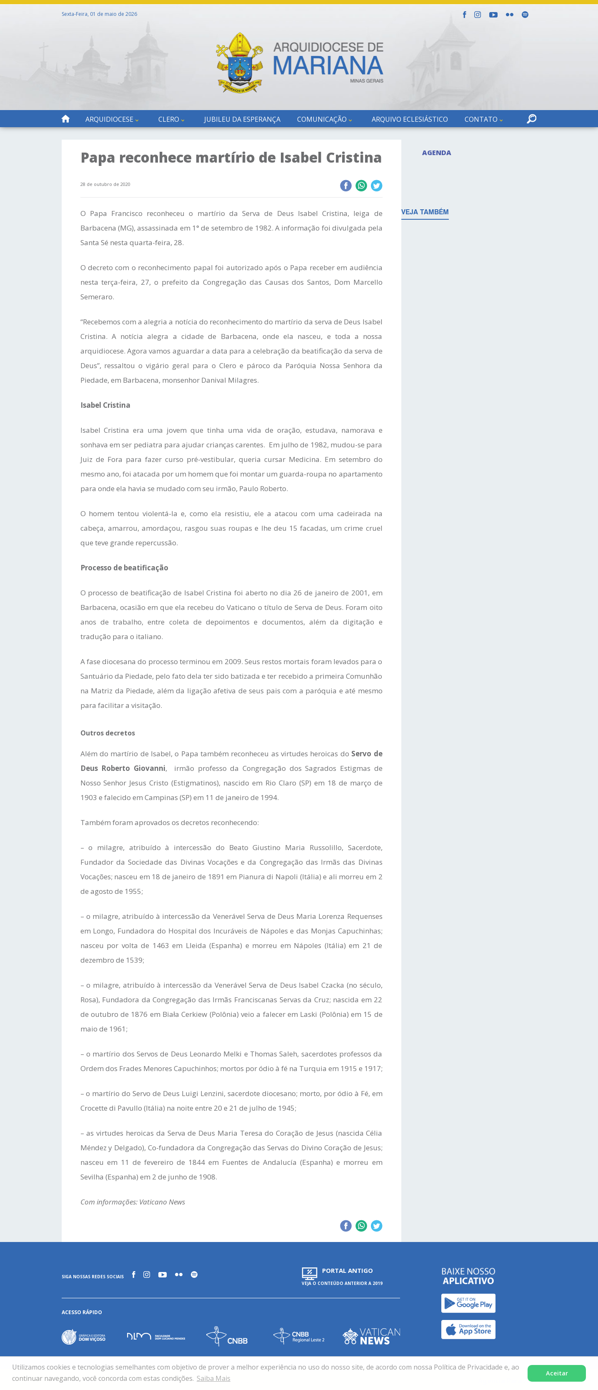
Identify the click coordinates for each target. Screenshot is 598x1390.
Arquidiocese (109, 119)
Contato (481, 119)
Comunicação (322, 119)
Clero (168, 119)
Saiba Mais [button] (213, 1378)
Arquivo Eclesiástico (410, 119)
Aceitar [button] (557, 1373)
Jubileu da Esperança (242, 119)
